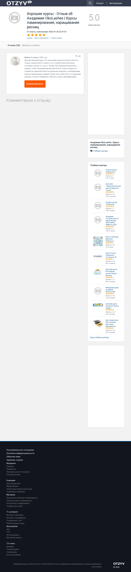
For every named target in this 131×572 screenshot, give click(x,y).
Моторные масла (14, 538)
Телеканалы (12, 552)
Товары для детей (15, 506)
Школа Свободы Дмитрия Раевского (112, 239)
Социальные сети (14, 520)
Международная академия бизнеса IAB (112, 290)
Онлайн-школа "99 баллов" (111, 203)
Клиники (10, 466)
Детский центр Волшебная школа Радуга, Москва (111, 272)
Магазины (11, 495)
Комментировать (34, 84)
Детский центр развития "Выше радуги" (112, 306)
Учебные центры (100, 151)
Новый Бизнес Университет (111, 171)
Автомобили (12, 526)
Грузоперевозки (13, 483)
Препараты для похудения (18, 472)
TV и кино (11, 543)
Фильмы (10, 547)
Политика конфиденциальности (20, 453)
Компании (11, 480)
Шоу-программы (14, 555)
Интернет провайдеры (16, 518)
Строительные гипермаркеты (19, 501)
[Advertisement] (106, 94)
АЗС (8, 529)
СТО (8, 532)
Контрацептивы (13, 475)
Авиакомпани (12, 486)
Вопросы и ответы (31, 45)
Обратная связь (13, 457)
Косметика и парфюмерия (18, 503)
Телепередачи (13, 549)
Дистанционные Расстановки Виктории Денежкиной (112, 323)
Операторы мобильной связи (19, 489)
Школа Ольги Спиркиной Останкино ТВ (111, 255)
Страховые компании (16, 492)
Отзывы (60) (14, 45)
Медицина (11, 463)
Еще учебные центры (99, 337)
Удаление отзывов (15, 460)
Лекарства (11, 469)
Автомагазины (13, 535)
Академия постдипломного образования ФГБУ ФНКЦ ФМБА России (112, 221)
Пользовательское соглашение (20, 450)
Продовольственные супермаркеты (22, 498)
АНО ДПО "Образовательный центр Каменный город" (113, 187)
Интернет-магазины (15, 515)
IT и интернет (12, 512)
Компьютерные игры (15, 523)
